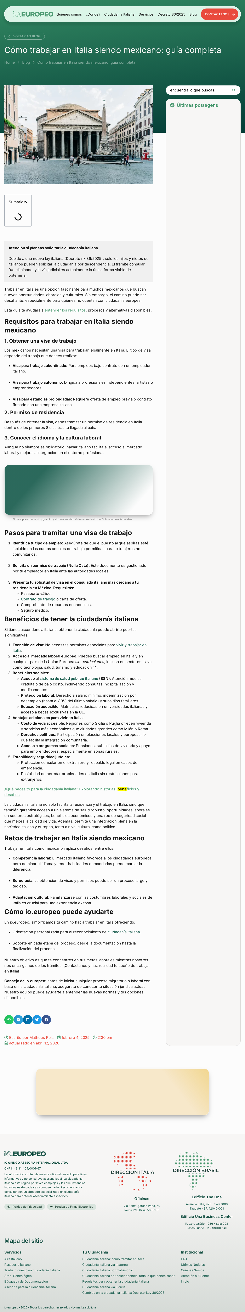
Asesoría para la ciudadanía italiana (30, 1287)
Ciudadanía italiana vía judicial (104, 1287)
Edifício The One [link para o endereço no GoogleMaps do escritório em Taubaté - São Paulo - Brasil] (207, 1197)
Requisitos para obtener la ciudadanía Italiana (115, 1281)
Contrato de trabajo (38, 599)
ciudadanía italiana (124, 932)
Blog (193, 14)
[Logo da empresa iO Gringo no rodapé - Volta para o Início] (25, 1154)
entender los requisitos (65, 310)
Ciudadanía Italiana (119, 14)
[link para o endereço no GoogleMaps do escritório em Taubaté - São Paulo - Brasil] (207, 1170)
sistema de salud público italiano (69, 678)
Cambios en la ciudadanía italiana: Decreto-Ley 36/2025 (123, 1293)
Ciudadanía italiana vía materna (105, 1265)
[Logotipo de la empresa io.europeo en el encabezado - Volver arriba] (33, 14)
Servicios (146, 14)
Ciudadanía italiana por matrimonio (107, 1270)
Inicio (185, 1281)
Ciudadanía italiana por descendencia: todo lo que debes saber (128, 1276)
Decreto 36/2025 (171, 14)
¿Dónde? (93, 14)
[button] (25, 202)
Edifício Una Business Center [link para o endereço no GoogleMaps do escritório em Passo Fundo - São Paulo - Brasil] (207, 1216)
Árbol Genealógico (18, 1276)
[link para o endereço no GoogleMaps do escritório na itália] (142, 1171)
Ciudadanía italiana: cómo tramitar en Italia (113, 1259)
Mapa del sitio (23, 1240)
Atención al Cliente (195, 1276)
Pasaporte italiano (17, 1265)
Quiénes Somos (192, 1270)
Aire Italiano (13, 1259)
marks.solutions (86, 1307)
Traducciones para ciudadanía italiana (32, 1270)
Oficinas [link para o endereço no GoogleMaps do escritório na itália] (141, 1198)
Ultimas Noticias (193, 1265)
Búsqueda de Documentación (26, 1281)
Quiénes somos (69, 14)
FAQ (184, 1259)
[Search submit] (234, 90)
